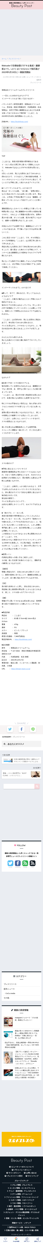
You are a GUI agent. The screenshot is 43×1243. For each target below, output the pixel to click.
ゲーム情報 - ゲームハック (22, 1194)
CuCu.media (10, 993)
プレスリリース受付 (14, 1176)
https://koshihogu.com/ (19, 122)
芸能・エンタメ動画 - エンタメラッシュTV (22, 1218)
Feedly (25, 867)
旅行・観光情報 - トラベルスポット (22, 1206)
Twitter (10, 867)
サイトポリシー (15, 1173)
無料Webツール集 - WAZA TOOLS (22, 1227)
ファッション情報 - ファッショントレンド (22, 1197)
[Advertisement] (21, 32)
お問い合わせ (31, 1173)
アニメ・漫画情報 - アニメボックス (22, 1191)
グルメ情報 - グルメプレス (22, 1185)
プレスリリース (19, 737)
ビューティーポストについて (22, 1167)
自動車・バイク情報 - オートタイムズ (22, 1209)
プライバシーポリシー (22, 1170)
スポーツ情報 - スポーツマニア (22, 1200)
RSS (32, 867)
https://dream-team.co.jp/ (20, 669)
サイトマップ (33, 1176)
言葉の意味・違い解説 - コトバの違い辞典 (22, 1230)
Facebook (18, 867)
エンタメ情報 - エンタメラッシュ (22, 1188)
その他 (6, 998)
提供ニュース (9, 989)
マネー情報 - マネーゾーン (22, 1203)
